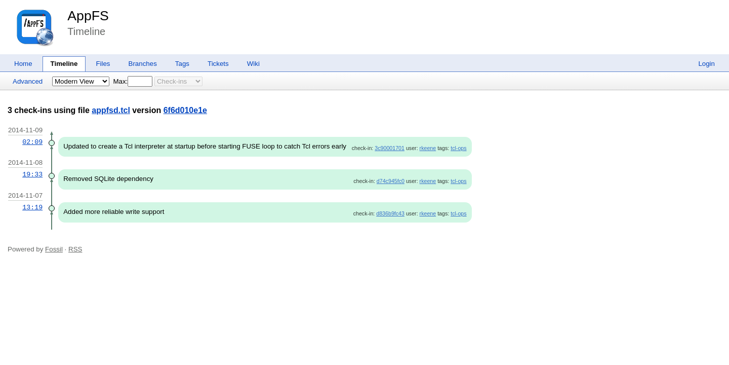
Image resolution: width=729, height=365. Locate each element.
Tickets (218, 63)
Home (23, 63)
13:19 (32, 207)
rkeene (428, 148)
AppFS (88, 15)
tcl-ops (458, 148)
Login (706, 63)
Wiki (253, 63)
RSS (75, 249)
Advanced (28, 81)
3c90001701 (389, 148)
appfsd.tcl (111, 110)
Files (103, 63)
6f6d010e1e (185, 110)
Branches (143, 63)
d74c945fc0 (390, 181)
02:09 (32, 142)
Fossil (54, 249)
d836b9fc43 (390, 213)
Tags (182, 63)
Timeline (64, 63)
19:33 (32, 174)
